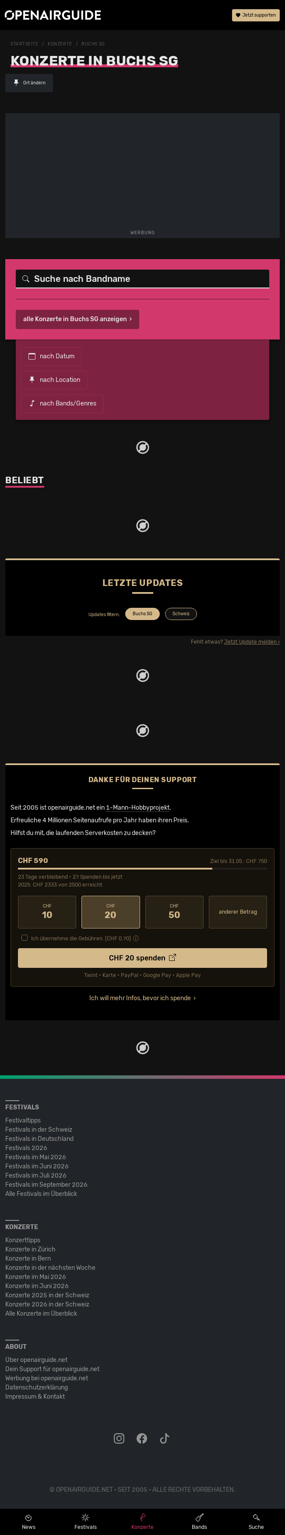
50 (174, 912)
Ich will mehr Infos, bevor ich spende (140, 998)
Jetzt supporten (256, 15)
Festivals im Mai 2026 (35, 1157)
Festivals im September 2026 (46, 1184)
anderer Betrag (238, 912)
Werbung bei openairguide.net (46, 1378)
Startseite (25, 44)
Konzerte (60, 44)
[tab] (141, 615)
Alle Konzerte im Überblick (41, 1313)
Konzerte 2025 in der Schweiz (47, 1295)
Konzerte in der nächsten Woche (50, 1268)
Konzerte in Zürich (30, 1249)
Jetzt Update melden (250, 642)
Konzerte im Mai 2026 (35, 1277)
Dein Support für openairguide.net (52, 1369)
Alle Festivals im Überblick (41, 1194)
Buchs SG (93, 44)
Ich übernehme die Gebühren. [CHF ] (81, 938)
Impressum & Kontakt (35, 1396)
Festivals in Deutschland (39, 1139)
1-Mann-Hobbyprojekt (137, 807)
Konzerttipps (22, 1240)
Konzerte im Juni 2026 (37, 1286)
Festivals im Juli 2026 (36, 1175)
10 (47, 912)
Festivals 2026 (26, 1148)
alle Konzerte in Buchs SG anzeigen (75, 319)
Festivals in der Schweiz (38, 1129)
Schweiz (181, 614)
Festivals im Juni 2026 (37, 1166)
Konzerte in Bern (28, 1258)
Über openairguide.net (36, 1360)
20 (110, 912)
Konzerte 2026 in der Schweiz (47, 1304)
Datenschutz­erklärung (36, 1387)
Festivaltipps (23, 1120)
